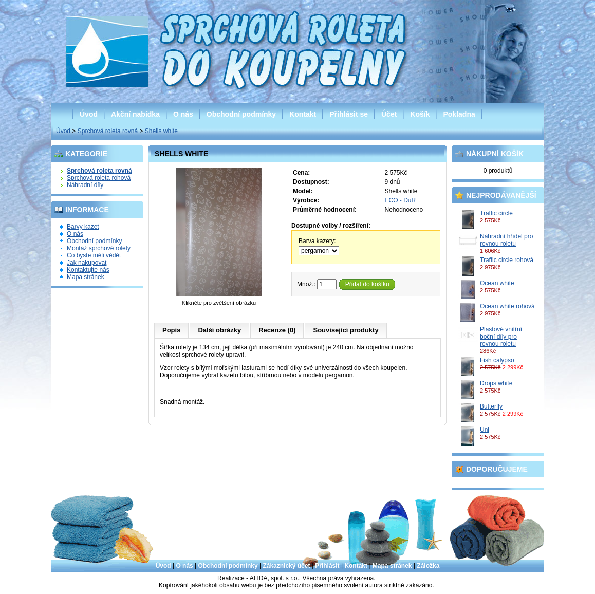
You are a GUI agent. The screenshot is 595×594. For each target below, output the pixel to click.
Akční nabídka (135, 114)
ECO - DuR (400, 200)
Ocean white (497, 283)
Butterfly (491, 406)
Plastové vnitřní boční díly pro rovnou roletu (501, 336)
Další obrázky (219, 330)
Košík (420, 114)
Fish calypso (497, 360)
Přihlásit (327, 565)
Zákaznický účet (286, 565)
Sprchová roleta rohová (99, 177)
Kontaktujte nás (88, 269)
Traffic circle (496, 213)
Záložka (428, 565)
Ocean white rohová (507, 306)
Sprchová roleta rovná (108, 131)
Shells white (161, 131)
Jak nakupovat (86, 262)
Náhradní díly (85, 185)
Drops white (496, 383)
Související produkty (345, 330)
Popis (171, 330)
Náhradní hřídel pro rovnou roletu (506, 240)
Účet (389, 114)
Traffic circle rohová (506, 260)
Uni (484, 429)
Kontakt (302, 114)
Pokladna (459, 114)
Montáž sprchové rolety (99, 248)
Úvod (89, 114)
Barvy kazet (83, 226)
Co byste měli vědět (94, 255)
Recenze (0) (276, 330)
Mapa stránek (85, 277)
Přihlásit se (348, 114)
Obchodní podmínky (241, 114)
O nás (183, 114)
